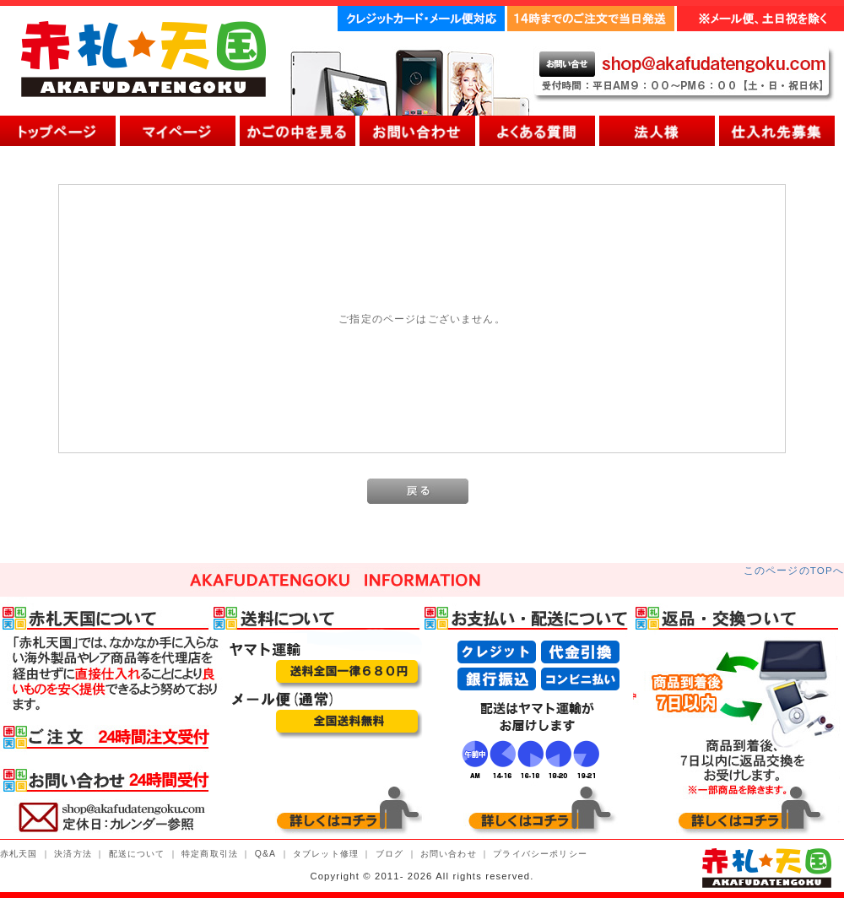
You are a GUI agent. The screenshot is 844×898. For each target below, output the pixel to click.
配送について (137, 853)
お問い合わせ (448, 853)
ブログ (389, 853)
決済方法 (73, 853)
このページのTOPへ (794, 570)
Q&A (266, 853)
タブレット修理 (326, 853)
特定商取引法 (209, 853)
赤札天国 (19, 853)
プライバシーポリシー (540, 853)
